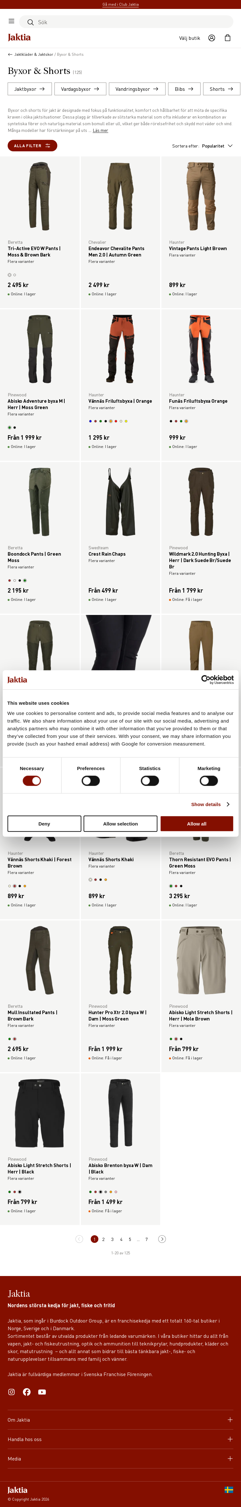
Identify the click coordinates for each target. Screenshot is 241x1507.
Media (120, 1458)
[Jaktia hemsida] (19, 38)
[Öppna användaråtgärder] (212, 37)
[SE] (228, 1494)
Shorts (222, 88)
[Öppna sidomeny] (11, 21)
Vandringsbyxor (137, 88)
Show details (206, 804)
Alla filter (32, 145)
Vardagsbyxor (80, 88)
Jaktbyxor (29, 88)
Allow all (197, 823)
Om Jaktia (120, 1419)
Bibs (184, 88)
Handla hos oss (120, 1439)
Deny (44, 823)
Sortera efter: (202, 145)
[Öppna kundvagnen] (227, 38)
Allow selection (120, 823)
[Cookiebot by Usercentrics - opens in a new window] (206, 680)
